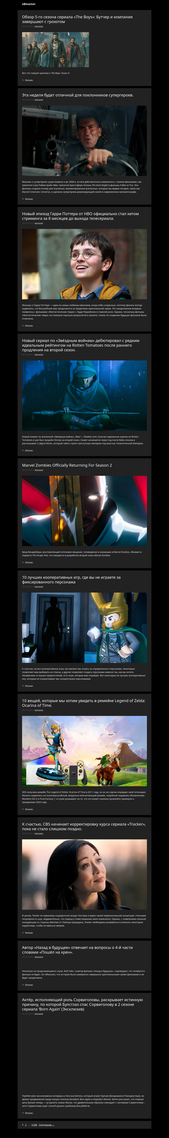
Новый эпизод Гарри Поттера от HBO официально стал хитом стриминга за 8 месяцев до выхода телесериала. (80, 216)
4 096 (34, 1124)
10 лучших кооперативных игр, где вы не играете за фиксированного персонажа (71, 580)
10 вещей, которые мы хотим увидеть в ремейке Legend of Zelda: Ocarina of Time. (83, 703)
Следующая (46, 1124)
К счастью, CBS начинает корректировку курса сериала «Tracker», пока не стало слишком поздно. (84, 826)
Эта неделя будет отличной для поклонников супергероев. (77, 95)
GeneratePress (100, 1134)
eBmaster (28, 4)
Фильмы (29, 80)
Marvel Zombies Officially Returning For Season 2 (67, 465)
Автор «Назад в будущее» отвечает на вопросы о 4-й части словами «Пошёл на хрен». (77, 950)
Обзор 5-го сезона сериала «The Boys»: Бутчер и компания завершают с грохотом (77, 19)
